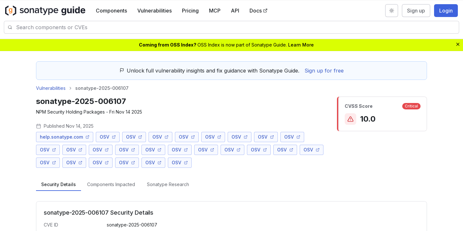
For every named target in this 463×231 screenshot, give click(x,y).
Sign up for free (324, 70)
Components (111, 10)
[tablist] (231, 184)
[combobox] (237, 27)
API (235, 10)
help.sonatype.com (64, 137)
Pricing (190, 10)
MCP (215, 10)
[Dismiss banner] (458, 44)
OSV (108, 137)
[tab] (58, 184)
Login (446, 10)
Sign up (416, 10)
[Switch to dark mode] (391, 10)
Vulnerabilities (154, 10)
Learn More (301, 44)
